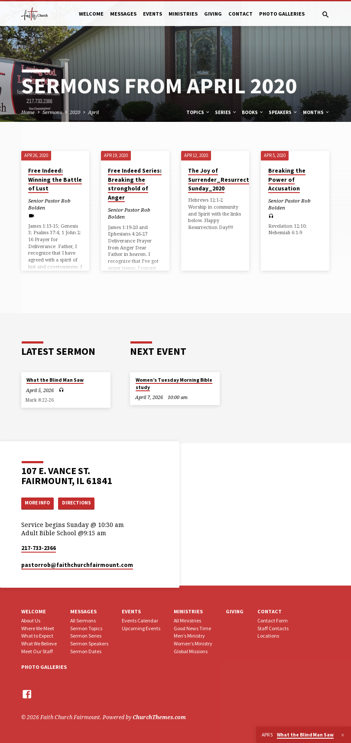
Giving (213, 13)
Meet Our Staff (37, 651)
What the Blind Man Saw (55, 379)
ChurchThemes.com (159, 717)
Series (226, 112)
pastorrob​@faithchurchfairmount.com (77, 565)
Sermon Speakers (89, 643)
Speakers (283, 112)
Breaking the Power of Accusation (287, 179)
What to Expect (37, 635)
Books (253, 112)
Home (28, 112)
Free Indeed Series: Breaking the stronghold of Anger (135, 184)
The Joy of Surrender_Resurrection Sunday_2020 (223, 179)
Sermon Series (85, 635)
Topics (198, 112)
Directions (82, 502)
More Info (39, 502)
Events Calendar (140, 620)
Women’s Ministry (193, 643)
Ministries (183, 13)
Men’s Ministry (189, 635)
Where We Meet (37, 628)
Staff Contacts (273, 628)
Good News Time (192, 628)
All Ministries (187, 620)
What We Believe (39, 643)
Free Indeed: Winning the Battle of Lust (55, 179)
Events (152, 13)
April (93, 112)
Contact (240, 13)
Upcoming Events (141, 628)
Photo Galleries (282, 13)
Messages (123, 13)
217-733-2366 (38, 548)
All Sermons (83, 620)
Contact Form (272, 620)
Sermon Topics (86, 628)
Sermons (52, 112)
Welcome (91, 13)
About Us (30, 620)
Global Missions (191, 651)
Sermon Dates (85, 651)
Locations (268, 635)
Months (316, 112)
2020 (75, 112)
